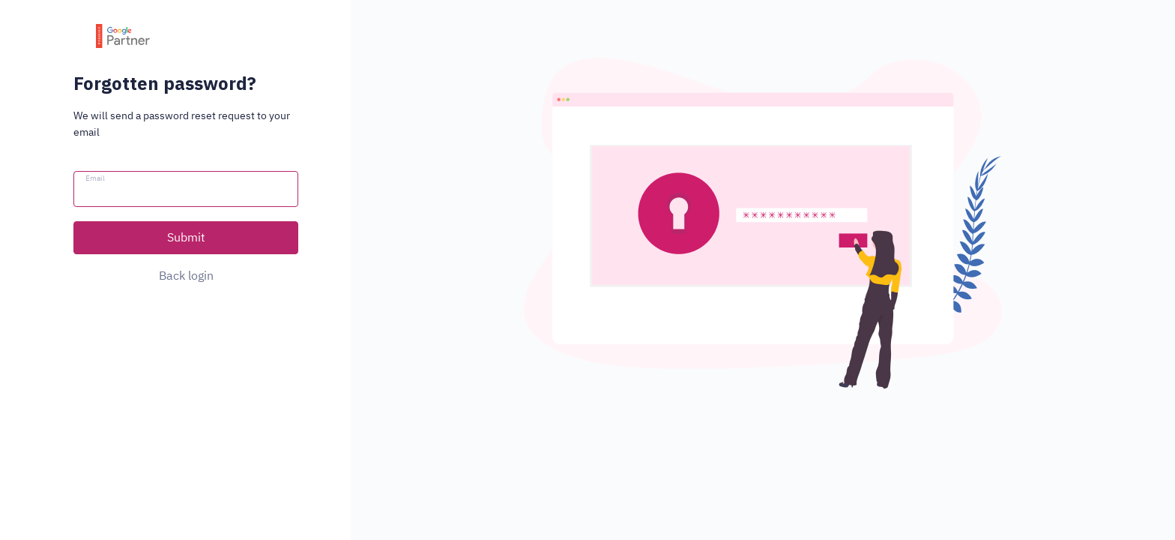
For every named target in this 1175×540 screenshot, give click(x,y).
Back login (186, 275)
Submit (186, 237)
